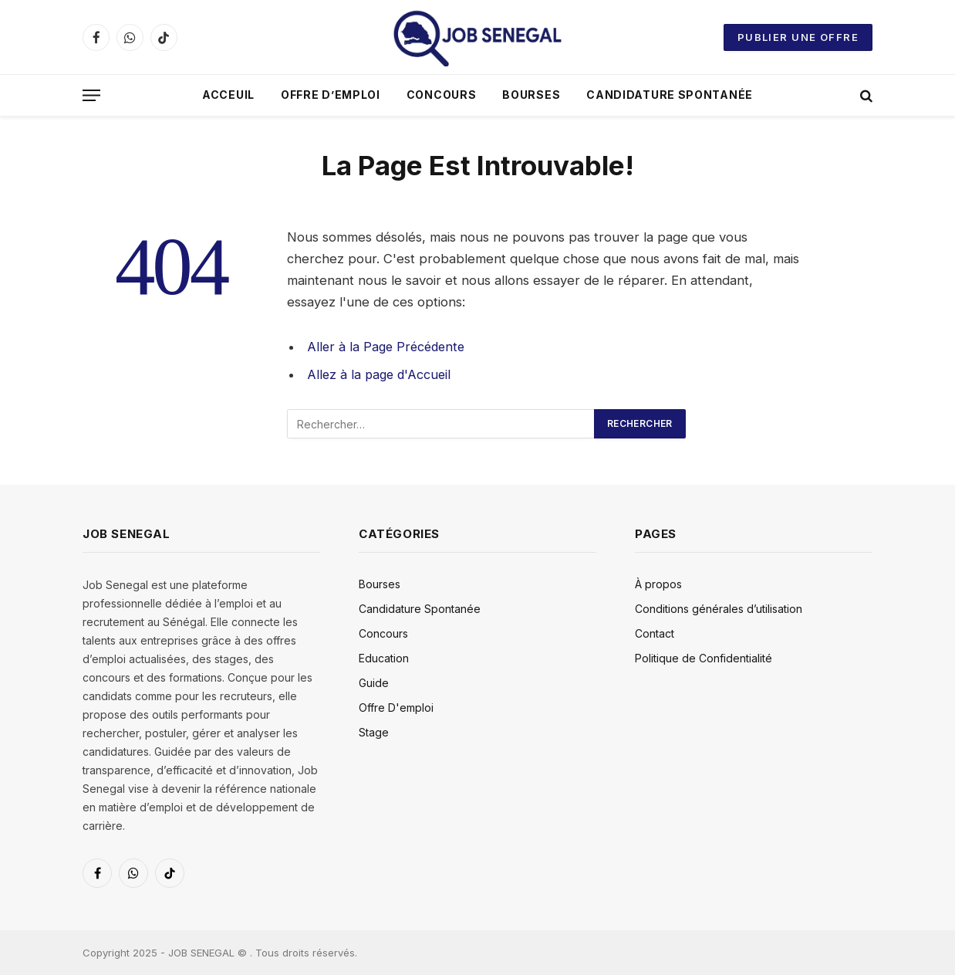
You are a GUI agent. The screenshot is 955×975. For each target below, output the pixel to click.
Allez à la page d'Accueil (381, 374)
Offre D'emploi (396, 706)
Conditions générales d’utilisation (718, 607)
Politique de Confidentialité (703, 657)
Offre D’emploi (330, 94)
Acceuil (228, 94)
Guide (374, 682)
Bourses (531, 94)
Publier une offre (798, 37)
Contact (654, 632)
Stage (374, 731)
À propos (658, 583)
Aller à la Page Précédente (389, 346)
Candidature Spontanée (669, 94)
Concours (442, 94)
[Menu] (91, 95)
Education (384, 657)
